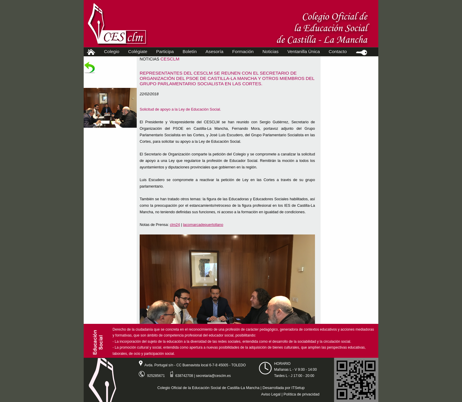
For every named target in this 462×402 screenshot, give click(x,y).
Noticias (271, 51)
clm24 (175, 224)
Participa (166, 51)
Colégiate (139, 51)
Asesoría (216, 51)
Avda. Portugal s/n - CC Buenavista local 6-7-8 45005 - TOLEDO (190, 365)
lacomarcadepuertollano (203, 224)
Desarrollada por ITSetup (284, 387)
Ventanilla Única (303, 51)
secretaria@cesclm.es (213, 376)
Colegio (113, 51)
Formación (244, 51)
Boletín (190, 51)
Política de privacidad (301, 394)
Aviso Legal (270, 394)
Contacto (338, 51)
